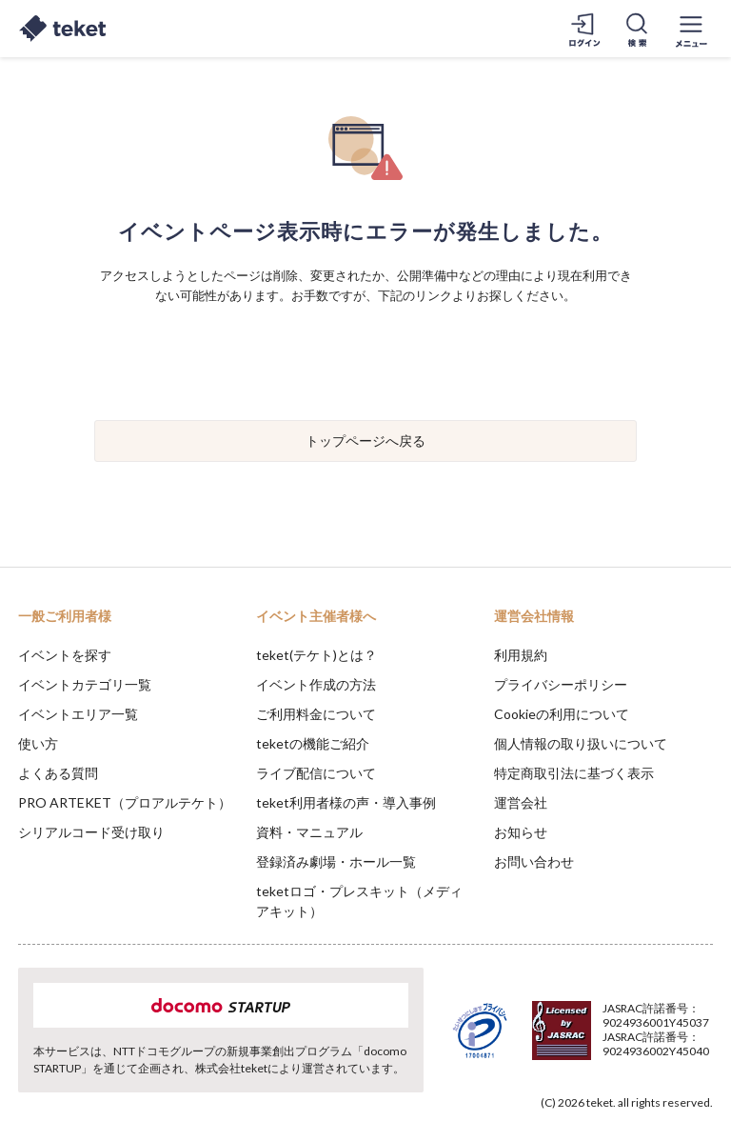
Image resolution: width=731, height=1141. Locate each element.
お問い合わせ (534, 861)
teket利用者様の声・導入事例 (346, 802)
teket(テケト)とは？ (316, 655)
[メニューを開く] (691, 29)
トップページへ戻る (365, 440)
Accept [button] (665, 1045)
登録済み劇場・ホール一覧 (336, 861)
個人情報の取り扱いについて (580, 743)
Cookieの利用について (561, 714)
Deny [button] (567, 1046)
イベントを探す (64, 655)
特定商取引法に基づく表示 (574, 773)
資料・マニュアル (309, 832)
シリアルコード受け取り (91, 832)
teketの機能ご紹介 (312, 743)
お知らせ (520, 832)
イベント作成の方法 (316, 684)
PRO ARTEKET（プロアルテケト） (124, 802)
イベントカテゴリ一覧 (84, 684)
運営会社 (520, 802)
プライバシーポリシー (560, 684)
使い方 (38, 743)
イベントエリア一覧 (78, 714)
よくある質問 (58, 773)
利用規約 (520, 655)
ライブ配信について (316, 773)
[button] (26, 1070)
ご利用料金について (316, 714)
